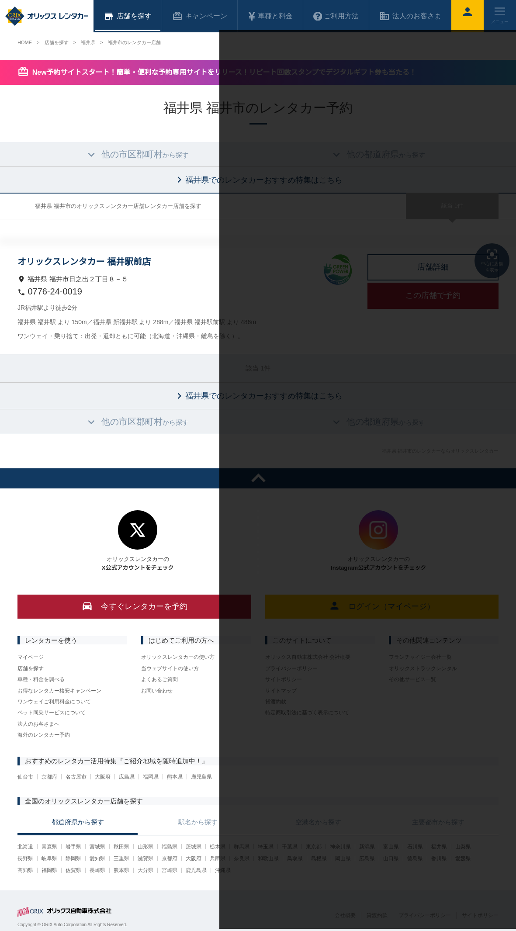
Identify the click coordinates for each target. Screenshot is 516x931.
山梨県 (463, 847)
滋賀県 (145, 858)
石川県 (415, 847)
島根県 (319, 858)
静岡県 (73, 858)
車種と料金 (270, 16)
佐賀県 (73, 870)
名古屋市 (76, 777)
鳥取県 (295, 858)
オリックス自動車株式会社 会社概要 (307, 657)
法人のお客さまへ (38, 724)
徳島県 (415, 858)
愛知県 (97, 858)
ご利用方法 (336, 16)
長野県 (25, 858)
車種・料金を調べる (41, 679)
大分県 (145, 870)
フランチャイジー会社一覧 (420, 657)
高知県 (25, 870)
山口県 (391, 858)
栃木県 (217, 847)
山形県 (145, 847)
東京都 (314, 847)
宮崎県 (169, 870)
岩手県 (73, 847)
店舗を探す (30, 668)
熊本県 (175, 777)
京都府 (49, 777)
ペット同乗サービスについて (51, 712)
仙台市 (25, 777)
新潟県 (367, 847)
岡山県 (343, 858)
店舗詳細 (433, 267)
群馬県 (241, 847)
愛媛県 (463, 858)
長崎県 (97, 870)
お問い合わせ (157, 691)
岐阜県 (49, 858)
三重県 (121, 858)
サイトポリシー (283, 679)
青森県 (49, 847)
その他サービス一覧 (412, 679)
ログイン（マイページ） (382, 606)
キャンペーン (199, 16)
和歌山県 (268, 858)
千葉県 (290, 847)
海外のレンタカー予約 (43, 735)
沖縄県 (223, 870)
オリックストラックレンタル (423, 668)
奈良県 (241, 858)
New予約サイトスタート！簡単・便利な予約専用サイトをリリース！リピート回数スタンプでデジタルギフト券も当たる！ (224, 72)
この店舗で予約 (433, 295)
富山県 (391, 847)
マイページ (30, 657)
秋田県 (121, 847)
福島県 (169, 847)
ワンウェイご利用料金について (54, 702)
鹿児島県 (201, 777)
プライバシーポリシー (291, 668)
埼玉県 (266, 847)
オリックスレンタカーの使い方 (178, 657)
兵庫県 (217, 858)
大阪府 (103, 777)
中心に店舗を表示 (492, 260)
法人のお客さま (410, 16)
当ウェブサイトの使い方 (170, 668)
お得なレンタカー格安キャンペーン (59, 691)
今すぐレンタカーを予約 (134, 606)
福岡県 (151, 777)
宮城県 (97, 847)
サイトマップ (281, 691)
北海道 (25, 847)
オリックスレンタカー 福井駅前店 (84, 261)
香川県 (439, 858)
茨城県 (193, 847)
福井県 (439, 847)
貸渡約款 (275, 702)
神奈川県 (340, 847)
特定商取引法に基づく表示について (307, 712)
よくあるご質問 (159, 679)
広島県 (127, 777)
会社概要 (345, 915)
